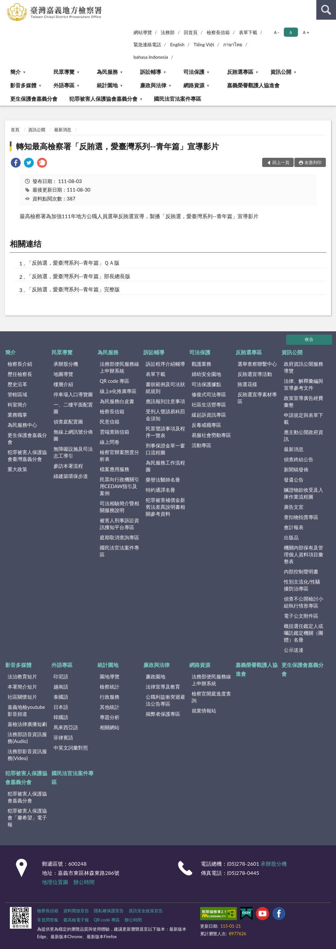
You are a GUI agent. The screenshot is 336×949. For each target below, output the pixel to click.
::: (5, 5)
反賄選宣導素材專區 (257, 397)
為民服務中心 (22, 425)
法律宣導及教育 (163, 687)
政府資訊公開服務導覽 (303, 367)
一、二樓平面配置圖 (73, 408)
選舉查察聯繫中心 (257, 364)
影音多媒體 (23, 85)
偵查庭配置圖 (68, 421)
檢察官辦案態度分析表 (119, 455)
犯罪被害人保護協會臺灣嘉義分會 (27, 455)
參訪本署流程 (68, 466)
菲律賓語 (63, 737)
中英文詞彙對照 (70, 748)
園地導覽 (109, 676)
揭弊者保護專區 (163, 714)
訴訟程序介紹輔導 (165, 364)
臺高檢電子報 (76, 919)
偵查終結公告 (298, 459)
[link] (16, 163)
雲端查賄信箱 (114, 432)
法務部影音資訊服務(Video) (27, 754)
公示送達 (294, 650)
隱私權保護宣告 (109, 910)
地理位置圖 (55, 882)
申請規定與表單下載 (303, 418)
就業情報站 (204, 710)
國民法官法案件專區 (177, 98)
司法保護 (193, 72)
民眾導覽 (63, 72)
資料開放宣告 (76, 910)
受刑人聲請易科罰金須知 (165, 414)
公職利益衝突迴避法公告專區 (165, 700)
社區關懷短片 (22, 697)
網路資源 (193, 85)
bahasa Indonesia (151, 57)
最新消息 (62, 129)
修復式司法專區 (209, 394)
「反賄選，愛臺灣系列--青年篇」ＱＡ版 (73, 262)
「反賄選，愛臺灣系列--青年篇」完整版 (73, 289)
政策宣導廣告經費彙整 (303, 401)
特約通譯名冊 (160, 490)
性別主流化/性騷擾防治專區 (302, 585)
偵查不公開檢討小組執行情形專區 (303, 602)
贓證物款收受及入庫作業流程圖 (303, 493)
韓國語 (60, 717)
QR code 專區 (115, 381)
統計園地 (107, 85)
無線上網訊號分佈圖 (73, 435)
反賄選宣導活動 (255, 374)
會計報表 (294, 527)
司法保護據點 (206, 384)
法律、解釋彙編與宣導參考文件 (303, 384)
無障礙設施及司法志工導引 (73, 452)
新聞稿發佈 (296, 469)
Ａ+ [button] (305, 32)
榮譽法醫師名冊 (163, 480)
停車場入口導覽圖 (73, 394)
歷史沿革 (17, 384)
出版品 (291, 537)
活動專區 (201, 445)
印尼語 (60, 676)
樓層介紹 (63, 384)
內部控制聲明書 (301, 571)
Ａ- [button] (276, 32)
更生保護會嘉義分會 (33, 98)
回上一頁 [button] (280, 162)
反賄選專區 (240, 72)
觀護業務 (201, 364)
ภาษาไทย (232, 44)
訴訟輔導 (150, 72)
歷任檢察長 (20, 374)
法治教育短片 (22, 676)
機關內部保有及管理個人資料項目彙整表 (303, 554)
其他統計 (109, 707)
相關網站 (109, 727)
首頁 (15, 129)
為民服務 (107, 72)
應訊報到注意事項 (165, 401)
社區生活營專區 (209, 404)
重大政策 (17, 469)
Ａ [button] (290, 32)
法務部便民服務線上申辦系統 (119, 367)
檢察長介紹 (20, 364)
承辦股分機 (65, 364)
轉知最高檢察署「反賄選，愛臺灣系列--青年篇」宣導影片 (117, 146)
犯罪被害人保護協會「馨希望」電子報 (27, 817)
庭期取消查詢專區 (119, 537)
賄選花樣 (247, 384)
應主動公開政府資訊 (303, 435)
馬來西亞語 (65, 727)
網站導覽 (143, 32)
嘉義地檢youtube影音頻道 (26, 710)
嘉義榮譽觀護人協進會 (253, 85)
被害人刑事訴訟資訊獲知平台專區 (119, 523)
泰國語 (60, 697)
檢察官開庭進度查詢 (211, 697)
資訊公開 (280, 72)
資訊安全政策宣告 (146, 910)
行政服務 (109, 697)
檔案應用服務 (114, 469)
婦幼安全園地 (206, 374)
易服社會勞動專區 (211, 435)
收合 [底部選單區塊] (309, 339)
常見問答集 (47, 919)
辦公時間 (84, 882)
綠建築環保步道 (70, 476)
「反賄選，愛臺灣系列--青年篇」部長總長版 (78, 276)
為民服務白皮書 (117, 401)
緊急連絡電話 (147, 44)
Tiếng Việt (204, 44)
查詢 (326, 10)
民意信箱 (109, 421)
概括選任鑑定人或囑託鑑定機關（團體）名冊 (303, 633)
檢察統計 (109, 687)
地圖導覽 (63, 374)
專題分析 (109, 717)
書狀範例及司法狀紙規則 (165, 387)
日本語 (60, 707)
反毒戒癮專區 (206, 425)
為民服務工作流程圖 (165, 466)
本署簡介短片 (22, 687)
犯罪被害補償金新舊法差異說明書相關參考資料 (165, 507)
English (177, 44)
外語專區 (63, 85)
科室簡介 (17, 404)
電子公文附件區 (301, 616)
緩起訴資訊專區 (209, 415)
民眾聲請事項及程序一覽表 (165, 431)
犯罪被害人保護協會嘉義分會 (103, 98)
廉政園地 (155, 676)
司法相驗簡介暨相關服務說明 (119, 506)
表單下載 (248, 32)
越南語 (60, 687)
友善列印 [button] (313, 162)
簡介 (15, 72)
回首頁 (191, 32)
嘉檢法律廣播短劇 (27, 724)
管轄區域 (17, 394)
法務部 (168, 32)
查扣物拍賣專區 (301, 517)
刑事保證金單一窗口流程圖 (165, 449)
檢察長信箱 (218, 32)
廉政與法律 (153, 85)
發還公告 (294, 480)
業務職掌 (17, 415)
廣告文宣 (294, 507)
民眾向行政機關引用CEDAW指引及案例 (119, 486)
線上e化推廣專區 (118, 391)
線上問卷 (109, 442)
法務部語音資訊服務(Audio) (27, 737)
